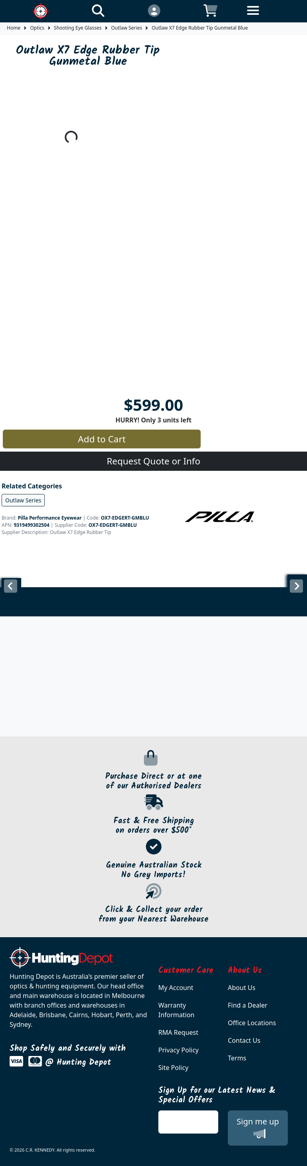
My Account (175, 987)
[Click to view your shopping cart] (210, 10)
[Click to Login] (153, 10)
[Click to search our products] (98, 10)
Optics (37, 27)
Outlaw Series (126, 27)
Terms (237, 1058)
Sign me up (258, 1128)
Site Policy (173, 1067)
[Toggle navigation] (266, 17)
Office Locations (252, 1022)
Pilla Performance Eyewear (50, 517)
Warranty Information (176, 1010)
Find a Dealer (247, 1005)
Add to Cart (102, 439)
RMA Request (178, 1032)
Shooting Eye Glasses (78, 27)
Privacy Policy (178, 1050)
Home (13, 27)
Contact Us (244, 1040)
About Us (241, 987)
